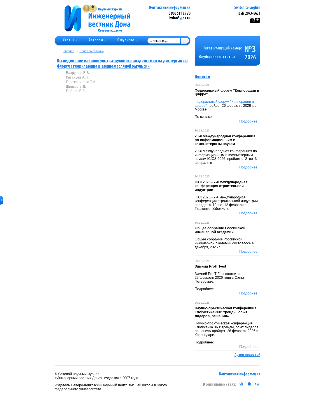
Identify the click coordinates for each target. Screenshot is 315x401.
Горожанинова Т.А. (81, 82)
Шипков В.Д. (76, 86)
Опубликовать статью (217, 57)
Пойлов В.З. (76, 91)
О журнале (127, 40)
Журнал (68, 51)
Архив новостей (247, 355)
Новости (202, 76)
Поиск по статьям (91, 51)
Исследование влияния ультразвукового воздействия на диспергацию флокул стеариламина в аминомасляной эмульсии (122, 63)
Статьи (70, 40)
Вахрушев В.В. (78, 73)
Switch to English (247, 8)
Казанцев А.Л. (77, 77)
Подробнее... (249, 121)
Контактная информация (169, 8)
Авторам (97, 40)
